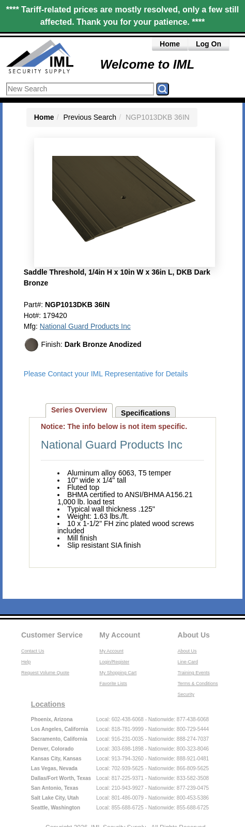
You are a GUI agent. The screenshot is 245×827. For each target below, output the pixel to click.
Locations (48, 704)
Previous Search (89, 117)
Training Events (194, 672)
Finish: (83, 345)
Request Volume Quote (45, 672)
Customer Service (52, 635)
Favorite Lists (113, 683)
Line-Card (188, 661)
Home (170, 44)
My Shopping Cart (117, 672)
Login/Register (114, 661)
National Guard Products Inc (85, 326)
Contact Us (32, 651)
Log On (208, 44)
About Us (194, 635)
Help (26, 661)
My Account (119, 635)
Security (186, 694)
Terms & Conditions (198, 683)
